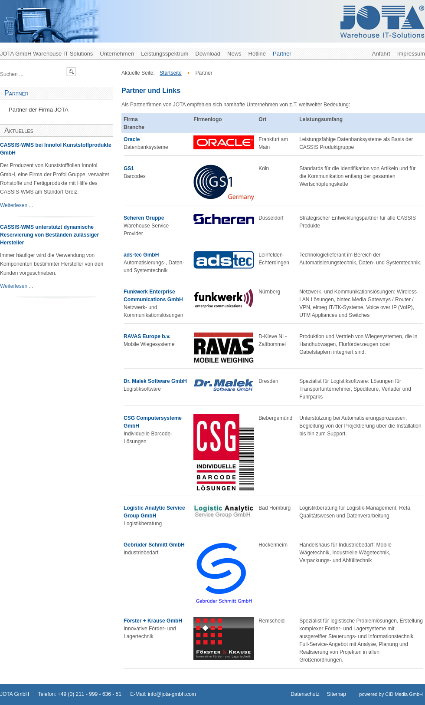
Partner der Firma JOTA (39, 109)
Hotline (257, 53)
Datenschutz (305, 694)
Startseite (171, 73)
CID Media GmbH (404, 694)
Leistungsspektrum (164, 53)
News (234, 53)
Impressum (411, 53)
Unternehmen (117, 53)
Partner (282, 53)
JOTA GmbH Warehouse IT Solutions (46, 53)
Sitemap (336, 694)
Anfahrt (381, 53)
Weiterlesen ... (16, 205)
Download (207, 53)
